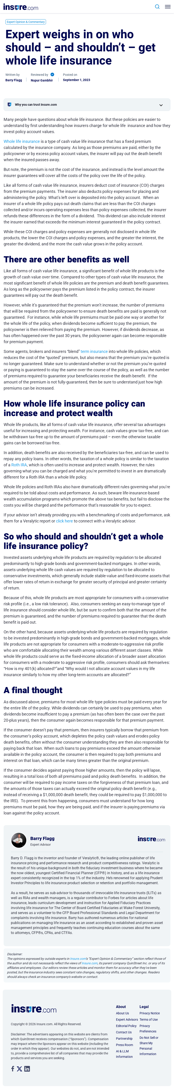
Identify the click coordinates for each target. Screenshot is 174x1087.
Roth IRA (19, 464)
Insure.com (78, 958)
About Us (122, 1013)
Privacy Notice (150, 1013)
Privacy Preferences (148, 1028)
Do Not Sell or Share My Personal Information (149, 1046)
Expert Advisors (127, 1019)
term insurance (94, 351)
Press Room (124, 1045)
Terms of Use (149, 1019)
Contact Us (124, 1032)
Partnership (124, 1038)
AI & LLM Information (124, 1053)
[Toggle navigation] (167, 6)
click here (64, 521)
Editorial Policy (126, 1026)
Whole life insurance (22, 141)
